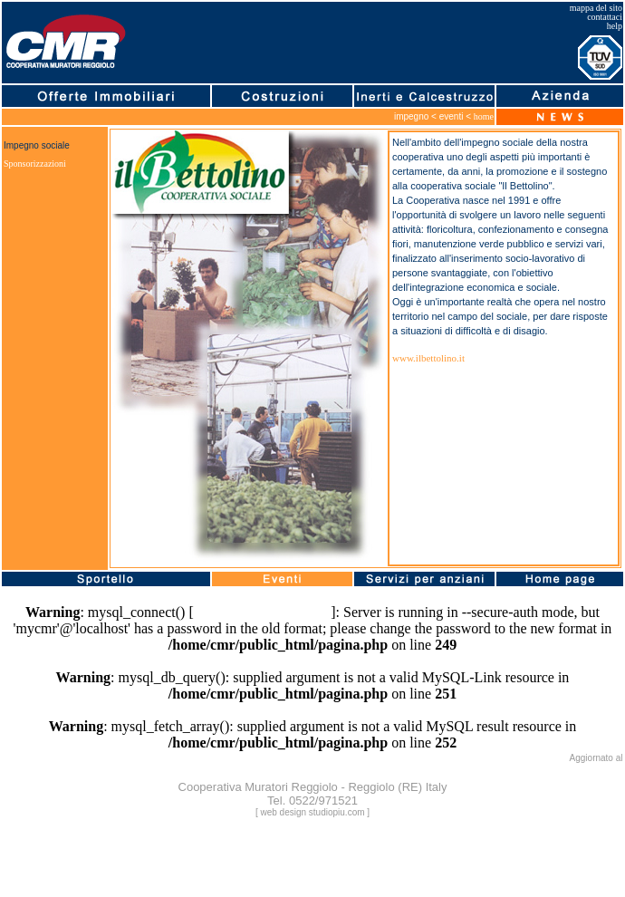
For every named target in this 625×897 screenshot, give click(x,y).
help (614, 26)
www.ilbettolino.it (428, 357)
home (484, 116)
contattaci (604, 17)
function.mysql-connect (263, 612)
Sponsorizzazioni (35, 164)
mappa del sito (596, 8)
